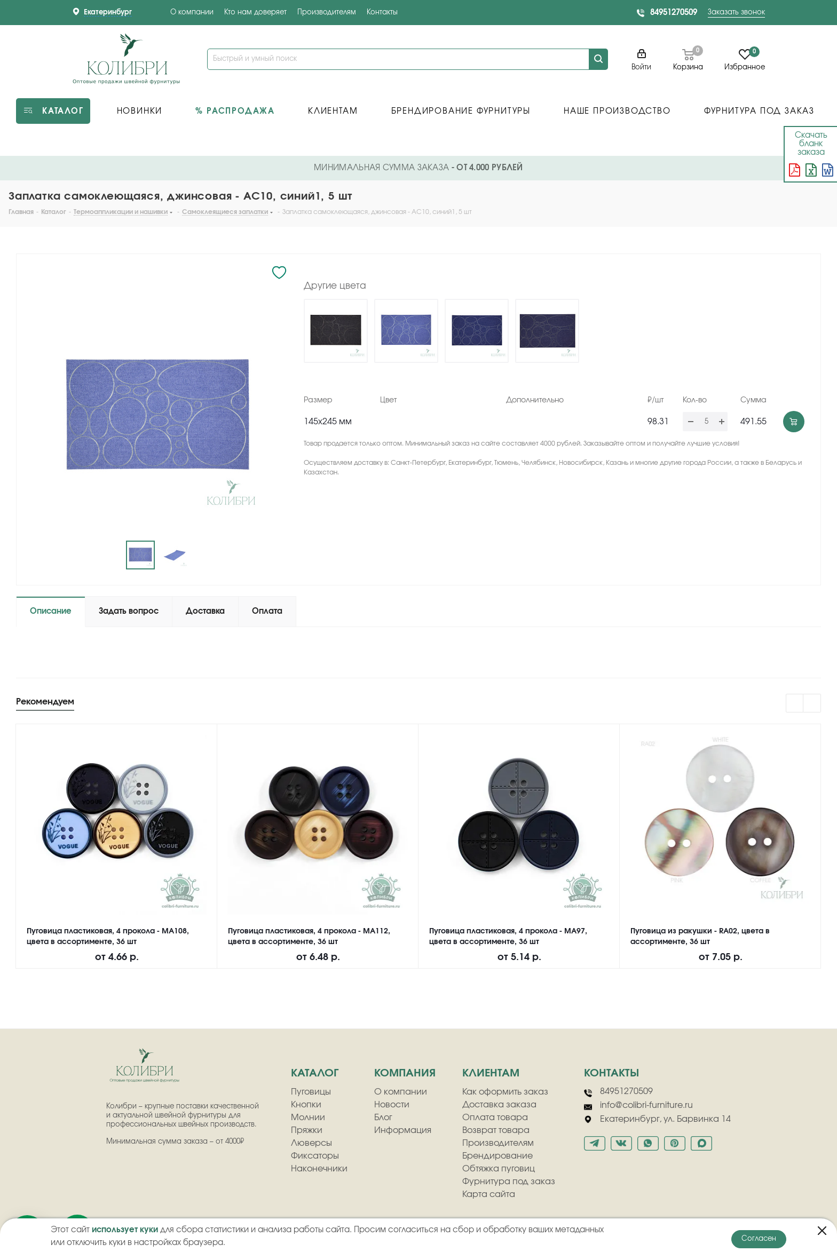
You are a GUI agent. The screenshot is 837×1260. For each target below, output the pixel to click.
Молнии (308, 1117)
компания (405, 1073)
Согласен (758, 1238)
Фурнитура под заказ (508, 1181)
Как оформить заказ (505, 1092)
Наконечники (319, 1168)
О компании (192, 12)
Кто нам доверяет (255, 12)
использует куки (125, 1230)
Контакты (382, 12)
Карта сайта (488, 1194)
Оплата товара (495, 1117)
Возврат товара (496, 1130)
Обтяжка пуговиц (498, 1168)
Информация (402, 1130)
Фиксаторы (315, 1156)
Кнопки (306, 1104)
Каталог (314, 1073)
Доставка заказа (499, 1104)
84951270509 (673, 13)
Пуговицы (311, 1092)
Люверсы (311, 1143)
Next (812, 703)
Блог (383, 1117)
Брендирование (497, 1156)
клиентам (490, 1073)
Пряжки (306, 1130)
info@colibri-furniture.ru (638, 1106)
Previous (795, 703)
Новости (391, 1104)
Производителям (326, 12)
